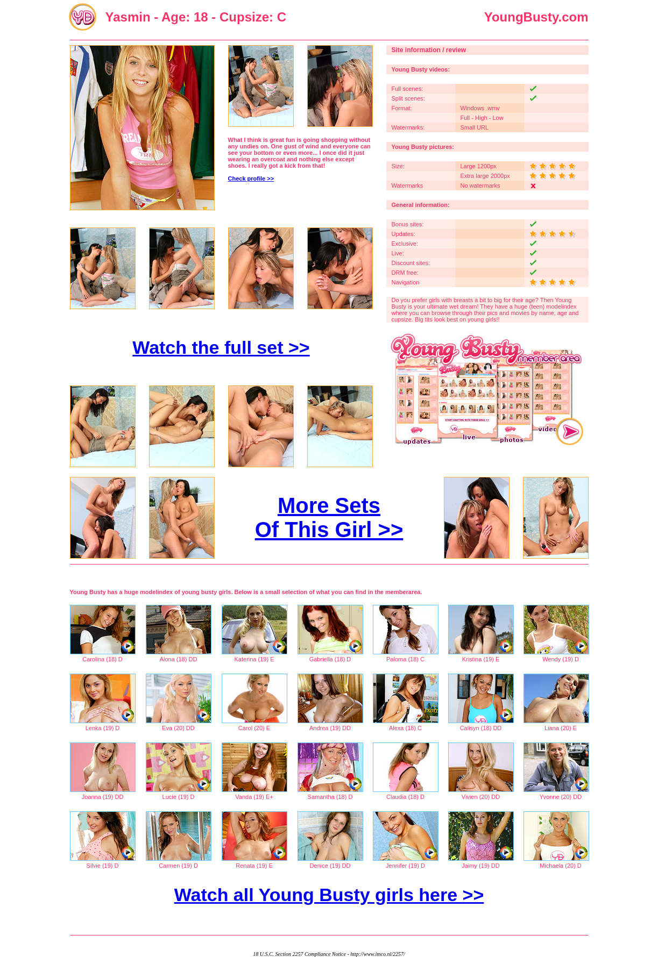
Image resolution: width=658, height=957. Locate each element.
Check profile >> (251, 178)
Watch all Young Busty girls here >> (329, 894)
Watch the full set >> (220, 347)
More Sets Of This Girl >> (329, 517)
